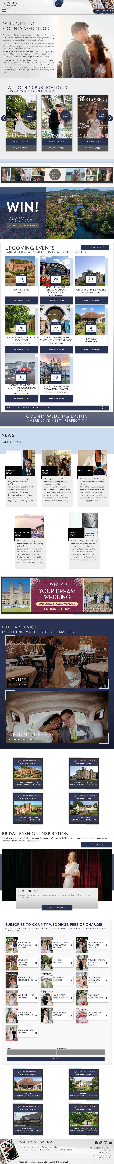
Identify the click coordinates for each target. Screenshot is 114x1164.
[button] (4, 118)
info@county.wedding (49, 1147)
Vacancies (105, 1153)
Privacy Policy (102, 1155)
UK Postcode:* (61, 1048)
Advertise (105, 1150)
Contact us (104, 1158)
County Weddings (36, 1142)
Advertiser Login (100, 1148)
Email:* (10, 1048)
